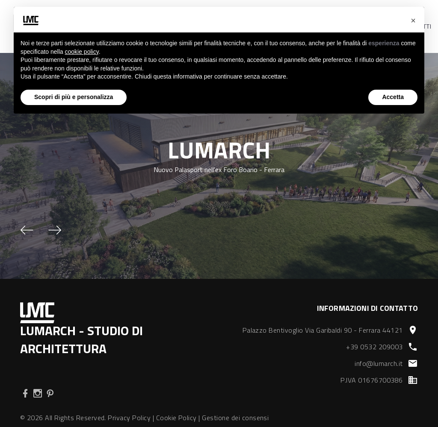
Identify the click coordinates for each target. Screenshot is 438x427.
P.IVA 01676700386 (371, 380)
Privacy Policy (129, 417)
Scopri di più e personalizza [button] (73, 97)
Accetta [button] (393, 97)
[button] (27, 230)
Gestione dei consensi (235, 417)
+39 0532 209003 (374, 347)
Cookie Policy (176, 417)
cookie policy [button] (82, 51)
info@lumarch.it (378, 363)
